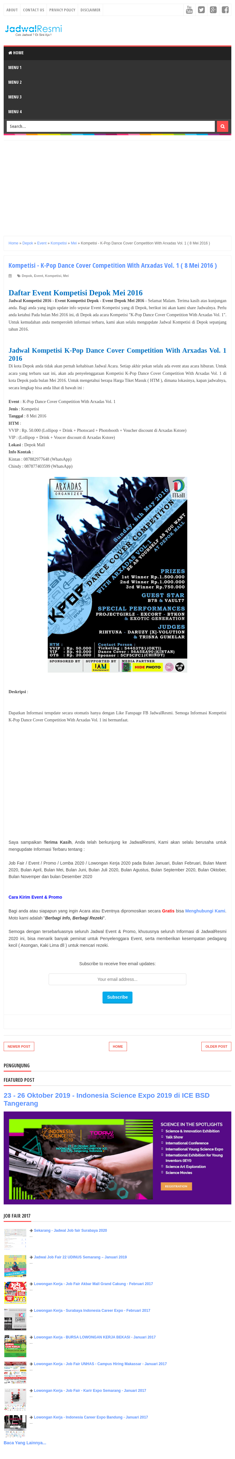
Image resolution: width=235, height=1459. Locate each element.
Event (38, 276)
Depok (27, 276)
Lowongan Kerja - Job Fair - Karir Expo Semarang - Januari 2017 (90, 1390)
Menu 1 (14, 67)
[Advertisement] (117, 183)
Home (16, 53)
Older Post (216, 1046)
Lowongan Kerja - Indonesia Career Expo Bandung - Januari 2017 (91, 1417)
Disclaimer (90, 10)
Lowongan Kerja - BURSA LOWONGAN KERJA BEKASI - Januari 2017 (95, 1337)
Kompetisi (53, 276)
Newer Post (19, 1046)
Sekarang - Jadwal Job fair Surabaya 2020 (70, 1230)
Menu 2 (14, 82)
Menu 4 (14, 111)
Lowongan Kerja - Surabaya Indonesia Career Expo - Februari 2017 (92, 1310)
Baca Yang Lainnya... (25, 1442)
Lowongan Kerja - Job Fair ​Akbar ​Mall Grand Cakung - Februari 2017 (93, 1284)
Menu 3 (14, 97)
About (12, 10)
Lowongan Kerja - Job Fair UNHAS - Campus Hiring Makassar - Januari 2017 (100, 1364)
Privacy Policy (62, 10)
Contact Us (33, 10)
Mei (66, 276)
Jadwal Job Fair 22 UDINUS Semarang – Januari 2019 (80, 1257)
